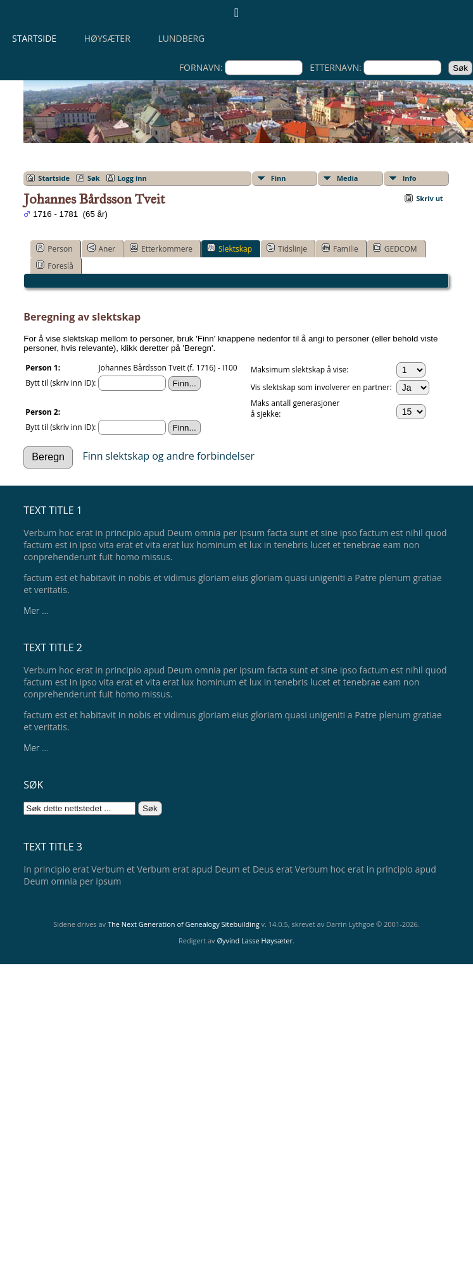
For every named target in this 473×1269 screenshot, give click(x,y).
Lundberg (181, 38)
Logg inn (132, 178)
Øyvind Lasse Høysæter (255, 940)
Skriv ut (429, 198)
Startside (34, 38)
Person (54, 248)
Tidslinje (287, 248)
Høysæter (107, 38)
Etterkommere (161, 248)
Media (347, 178)
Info (410, 178)
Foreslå (54, 265)
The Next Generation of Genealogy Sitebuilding (184, 924)
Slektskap (229, 248)
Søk (93, 178)
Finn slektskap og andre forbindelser (169, 455)
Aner (101, 248)
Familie (340, 248)
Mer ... (35, 610)
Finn (278, 178)
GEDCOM (395, 248)
